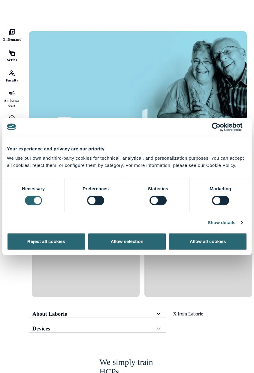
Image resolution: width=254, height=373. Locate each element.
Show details (222, 222)
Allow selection (126, 241)
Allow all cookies (208, 241)
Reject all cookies (46, 241)
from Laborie (188, 313)
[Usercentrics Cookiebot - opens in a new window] (221, 127)
